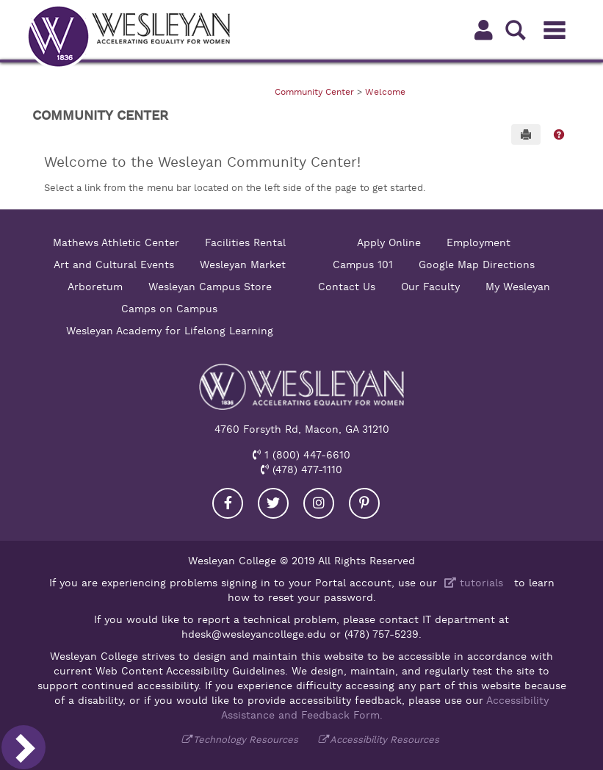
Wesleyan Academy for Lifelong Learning (169, 331)
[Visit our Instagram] (318, 503)
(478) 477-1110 (305, 469)
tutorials (472, 583)
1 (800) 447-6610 (305, 455)
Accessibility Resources (384, 739)
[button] (559, 134)
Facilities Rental (245, 242)
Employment (478, 242)
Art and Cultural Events (114, 264)
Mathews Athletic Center (116, 242)
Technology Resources (245, 739)
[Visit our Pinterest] (364, 503)
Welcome (385, 92)
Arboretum (95, 286)
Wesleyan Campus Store (210, 286)
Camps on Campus (169, 308)
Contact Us (346, 286)
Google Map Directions (477, 264)
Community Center (314, 92)
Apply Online (389, 242)
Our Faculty (430, 286)
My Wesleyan (517, 286)
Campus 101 (363, 264)
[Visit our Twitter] (273, 503)
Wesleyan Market (243, 264)
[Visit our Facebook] (227, 503)
